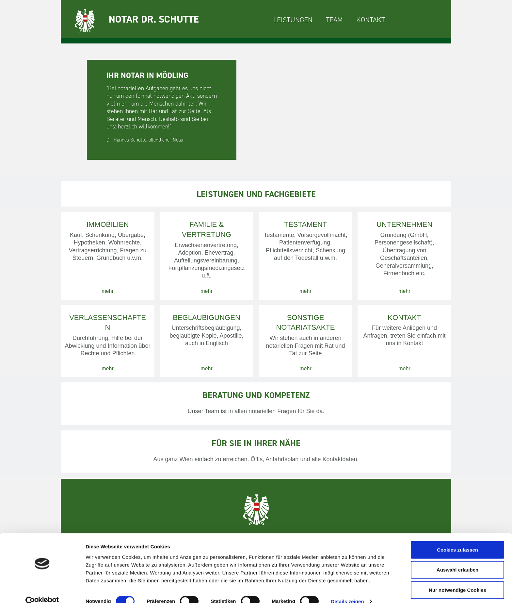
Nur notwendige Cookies (457, 578)
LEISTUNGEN (292, 20)
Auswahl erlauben (457, 558)
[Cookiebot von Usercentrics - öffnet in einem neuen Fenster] (42, 590)
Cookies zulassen (457, 538)
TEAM (334, 20)
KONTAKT (370, 20)
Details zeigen (347, 590)
